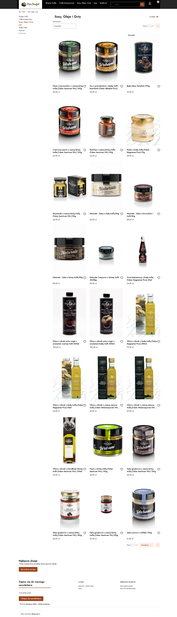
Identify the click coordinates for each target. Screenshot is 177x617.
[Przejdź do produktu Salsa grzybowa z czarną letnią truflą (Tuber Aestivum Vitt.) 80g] (106, 504)
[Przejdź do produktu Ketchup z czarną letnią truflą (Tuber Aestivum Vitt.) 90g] (106, 121)
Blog (80, 589)
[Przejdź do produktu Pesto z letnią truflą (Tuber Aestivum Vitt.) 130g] (106, 440)
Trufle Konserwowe (25, 19)
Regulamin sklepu (126, 586)
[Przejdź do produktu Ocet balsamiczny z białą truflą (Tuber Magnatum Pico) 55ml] (143, 249)
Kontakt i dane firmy (86, 586)
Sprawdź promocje (28, 569)
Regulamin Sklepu (31, 604)
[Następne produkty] (146, 545)
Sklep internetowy (29, 614)
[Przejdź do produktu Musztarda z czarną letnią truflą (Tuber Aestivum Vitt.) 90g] (69, 185)
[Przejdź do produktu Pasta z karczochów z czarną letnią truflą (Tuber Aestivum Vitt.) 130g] (69, 57)
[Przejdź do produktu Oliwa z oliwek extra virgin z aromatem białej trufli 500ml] (106, 312)
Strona (145, 26)
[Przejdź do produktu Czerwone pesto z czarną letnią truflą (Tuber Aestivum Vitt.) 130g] (69, 121)
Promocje (22, 33)
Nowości (22, 30)
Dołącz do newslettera (31, 598)
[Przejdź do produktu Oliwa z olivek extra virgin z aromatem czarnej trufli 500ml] (69, 312)
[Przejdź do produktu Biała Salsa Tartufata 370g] (143, 57)
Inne (20, 25)
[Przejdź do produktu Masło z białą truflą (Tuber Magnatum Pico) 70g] (143, 121)
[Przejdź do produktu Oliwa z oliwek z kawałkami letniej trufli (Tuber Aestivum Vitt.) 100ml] (69, 440)
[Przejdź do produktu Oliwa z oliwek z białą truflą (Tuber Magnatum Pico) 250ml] (143, 312)
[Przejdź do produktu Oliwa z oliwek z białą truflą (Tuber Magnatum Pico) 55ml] (69, 376)
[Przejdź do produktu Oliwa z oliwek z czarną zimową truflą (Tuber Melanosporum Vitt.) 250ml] (106, 376)
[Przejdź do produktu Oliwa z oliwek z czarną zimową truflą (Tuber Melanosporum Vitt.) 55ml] (143, 376)
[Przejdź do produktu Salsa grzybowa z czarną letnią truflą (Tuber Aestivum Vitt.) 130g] (143, 440)
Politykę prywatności (44, 604)
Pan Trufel (22, 12)
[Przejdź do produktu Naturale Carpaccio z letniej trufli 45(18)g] (106, 249)
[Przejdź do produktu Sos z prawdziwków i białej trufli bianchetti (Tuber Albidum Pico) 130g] (106, 57)
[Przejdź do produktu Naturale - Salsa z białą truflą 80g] (106, 185)
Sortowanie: (57, 21)
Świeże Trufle (23, 16)
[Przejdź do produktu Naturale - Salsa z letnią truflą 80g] (69, 249)
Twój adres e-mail (25, 593)
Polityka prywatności (128, 589)
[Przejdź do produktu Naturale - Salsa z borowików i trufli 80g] (143, 185)
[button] (142, 4)
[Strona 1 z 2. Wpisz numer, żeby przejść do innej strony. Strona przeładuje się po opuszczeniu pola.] (149, 26)
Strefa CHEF (23, 28)
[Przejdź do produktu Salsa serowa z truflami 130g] (143, 504)
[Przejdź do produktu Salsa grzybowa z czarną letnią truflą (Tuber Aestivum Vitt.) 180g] (69, 504)
